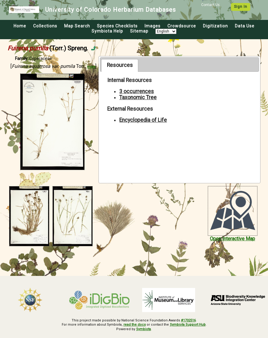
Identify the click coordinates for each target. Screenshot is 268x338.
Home (20, 26)
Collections (45, 26)
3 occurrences (136, 91)
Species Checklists (117, 26)
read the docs (134, 325)
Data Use (244, 26)
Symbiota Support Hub (188, 325)
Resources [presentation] (120, 65)
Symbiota (143, 329)
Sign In (240, 7)
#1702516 (188, 320)
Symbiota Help (107, 31)
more (91, 67)
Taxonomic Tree (138, 97)
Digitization (215, 26)
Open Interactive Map (232, 239)
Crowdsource (181, 26)
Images (152, 26)
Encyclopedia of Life (143, 120)
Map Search (77, 26)
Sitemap (139, 31)
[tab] (119, 65)
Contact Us (210, 5)
